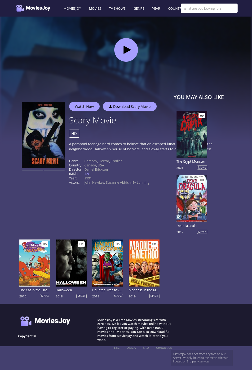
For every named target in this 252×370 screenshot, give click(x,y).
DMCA (131, 347)
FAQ (146, 347)
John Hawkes (94, 182)
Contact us (164, 347)
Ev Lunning (141, 182)
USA (101, 165)
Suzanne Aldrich (118, 182)
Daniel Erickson (96, 169)
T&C (116, 347)
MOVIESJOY (72, 8)
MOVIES (95, 8)
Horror (104, 161)
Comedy (90, 161)
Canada (90, 165)
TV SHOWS (117, 8)
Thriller (116, 161)
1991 (88, 178)
